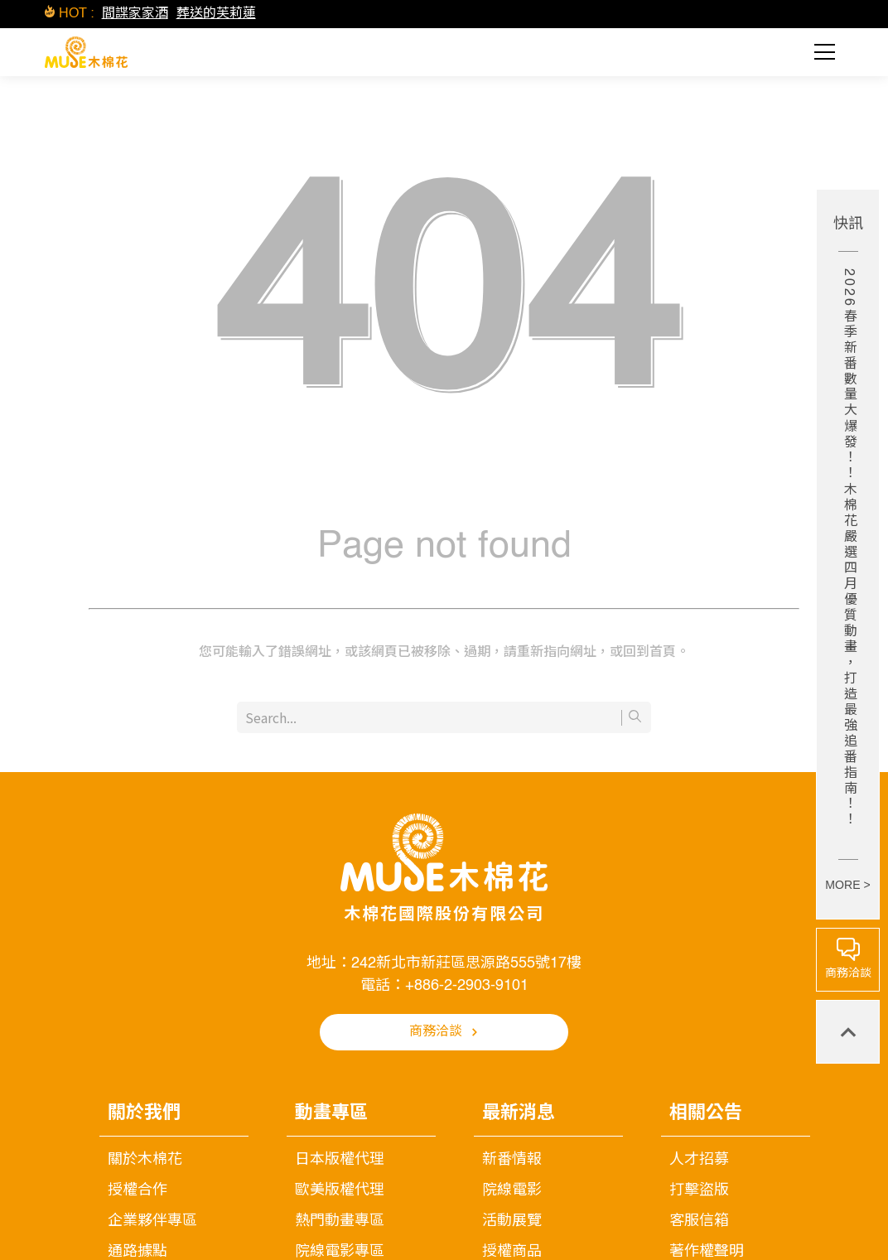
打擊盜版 (699, 1190)
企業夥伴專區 (152, 1221)
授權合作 (137, 1190)
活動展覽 (512, 1221)
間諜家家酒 (135, 14)
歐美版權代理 (339, 1190)
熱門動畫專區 (339, 1221)
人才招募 (699, 1159)
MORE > (847, 884)
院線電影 (512, 1190)
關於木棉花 (145, 1159)
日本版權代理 (339, 1159)
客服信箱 (699, 1221)
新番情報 (512, 1159)
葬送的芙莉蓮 (216, 14)
